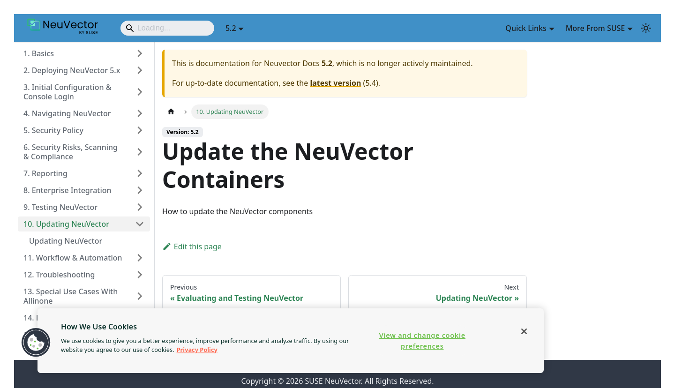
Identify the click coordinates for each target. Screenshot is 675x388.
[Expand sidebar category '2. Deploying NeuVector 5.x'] (139, 70)
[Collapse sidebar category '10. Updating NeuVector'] (139, 223)
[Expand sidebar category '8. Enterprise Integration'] (139, 190)
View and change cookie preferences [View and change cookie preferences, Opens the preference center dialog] (422, 341)
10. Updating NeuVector (66, 224)
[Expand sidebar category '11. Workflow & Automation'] (139, 257)
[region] (291, 340)
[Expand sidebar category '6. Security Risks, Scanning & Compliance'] (139, 152)
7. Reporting (45, 173)
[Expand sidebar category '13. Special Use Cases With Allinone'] (139, 296)
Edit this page (192, 246)
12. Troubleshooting (59, 274)
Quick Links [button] (525, 28)
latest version (335, 83)
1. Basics (38, 53)
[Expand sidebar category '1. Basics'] (139, 53)
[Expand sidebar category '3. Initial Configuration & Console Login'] (139, 92)
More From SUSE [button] (595, 28)
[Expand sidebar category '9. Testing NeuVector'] (139, 207)
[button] (36, 343)
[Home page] (171, 111)
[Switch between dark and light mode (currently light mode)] (645, 28)
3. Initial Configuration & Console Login (67, 92)
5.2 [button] (230, 28)
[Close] (524, 331)
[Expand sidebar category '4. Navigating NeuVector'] (139, 113)
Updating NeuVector (65, 241)
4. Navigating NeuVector (67, 113)
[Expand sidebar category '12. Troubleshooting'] (139, 274)
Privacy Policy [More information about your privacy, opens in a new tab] (197, 349)
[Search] (167, 28)
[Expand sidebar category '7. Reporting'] (139, 173)
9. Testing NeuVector (60, 207)
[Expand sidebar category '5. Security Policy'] (139, 130)
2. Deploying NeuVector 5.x (71, 70)
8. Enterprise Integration (67, 190)
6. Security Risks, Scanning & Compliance (70, 152)
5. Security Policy (53, 130)
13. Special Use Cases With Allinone (70, 296)
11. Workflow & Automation (72, 258)
